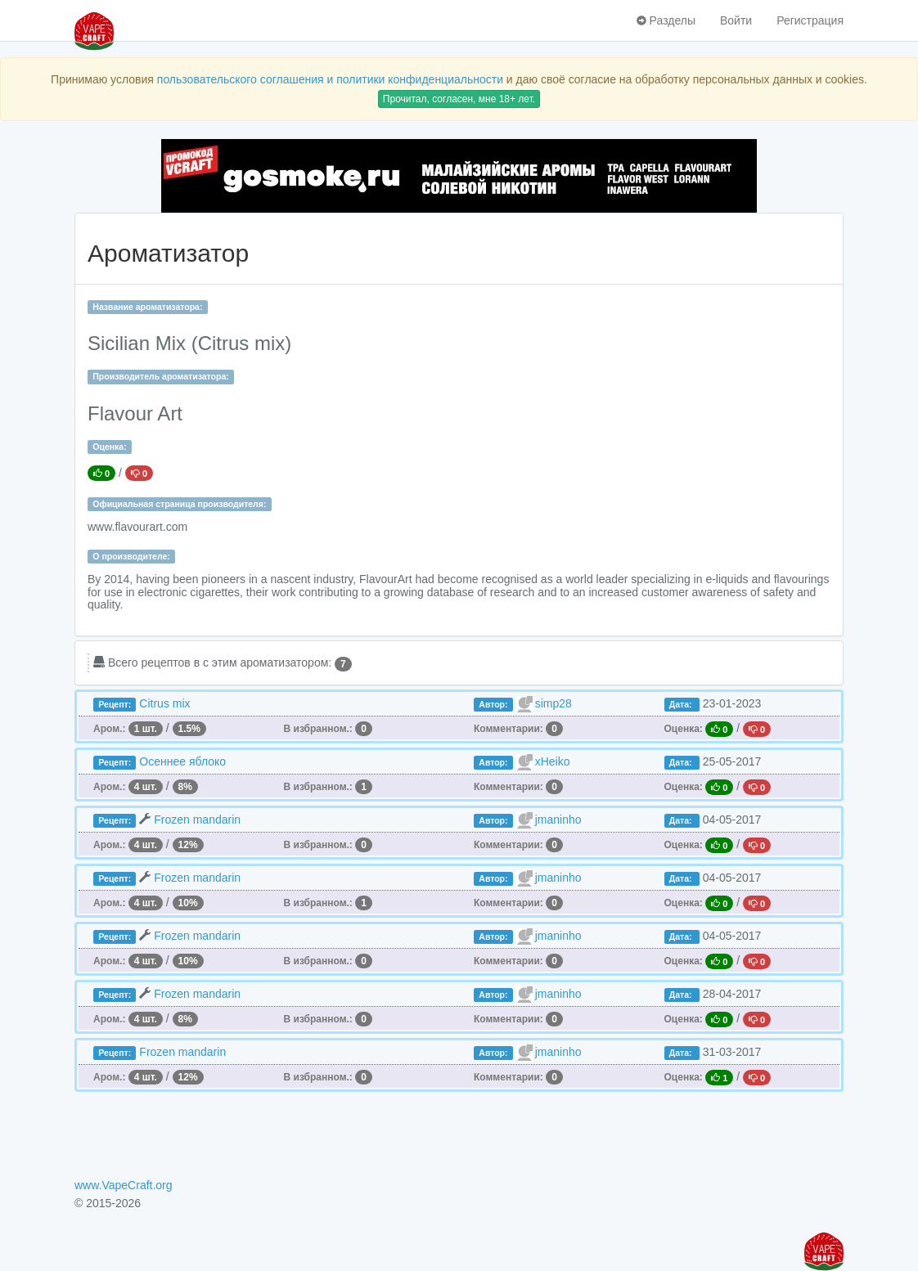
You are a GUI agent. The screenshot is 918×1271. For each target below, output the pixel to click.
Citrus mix (164, 703)
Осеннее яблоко (182, 761)
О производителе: (131, 556)
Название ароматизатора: (147, 307)
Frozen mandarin (197, 819)
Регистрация (810, 20)
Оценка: (109, 446)
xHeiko (552, 761)
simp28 (553, 703)
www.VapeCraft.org (123, 1185)
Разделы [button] (666, 20)
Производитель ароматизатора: (160, 376)
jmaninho (558, 819)
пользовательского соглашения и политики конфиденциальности (330, 79)
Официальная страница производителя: (179, 504)
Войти (736, 20)
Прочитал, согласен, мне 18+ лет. (459, 99)
